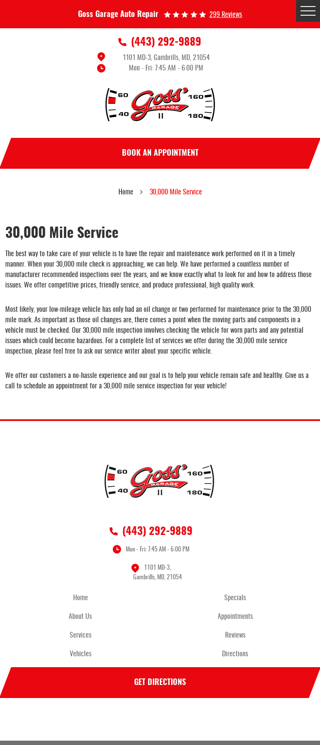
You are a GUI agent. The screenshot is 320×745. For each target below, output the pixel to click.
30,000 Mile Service (176, 192)
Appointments (235, 616)
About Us (80, 616)
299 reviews (225, 14)
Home (125, 192)
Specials (235, 598)
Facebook (160, 720)
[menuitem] (82, 598)
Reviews (235, 635)
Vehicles (80, 654)
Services (80, 635)
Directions (235, 654)
